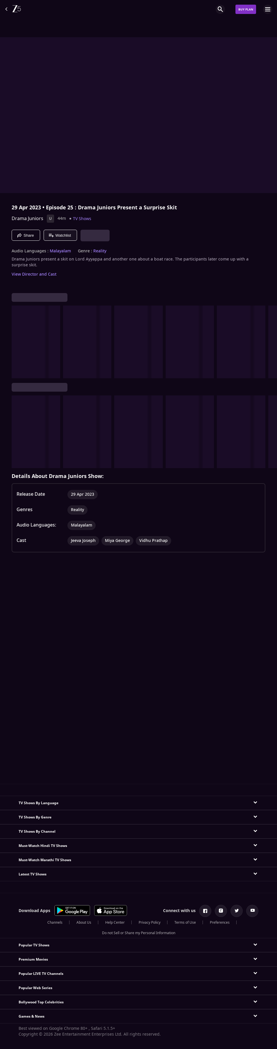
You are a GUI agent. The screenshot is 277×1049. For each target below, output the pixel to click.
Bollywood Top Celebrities (41, 1002)
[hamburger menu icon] (267, 9)
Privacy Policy (149, 922)
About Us (83, 922)
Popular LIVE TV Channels (41, 973)
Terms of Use (185, 922)
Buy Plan (245, 9)
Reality (99, 251)
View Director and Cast (34, 274)
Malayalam (60, 251)
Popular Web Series (35, 988)
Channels (54, 922)
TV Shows (82, 219)
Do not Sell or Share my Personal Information (138, 933)
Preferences (220, 922)
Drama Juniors (27, 218)
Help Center (115, 922)
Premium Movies (33, 959)
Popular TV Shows (34, 945)
